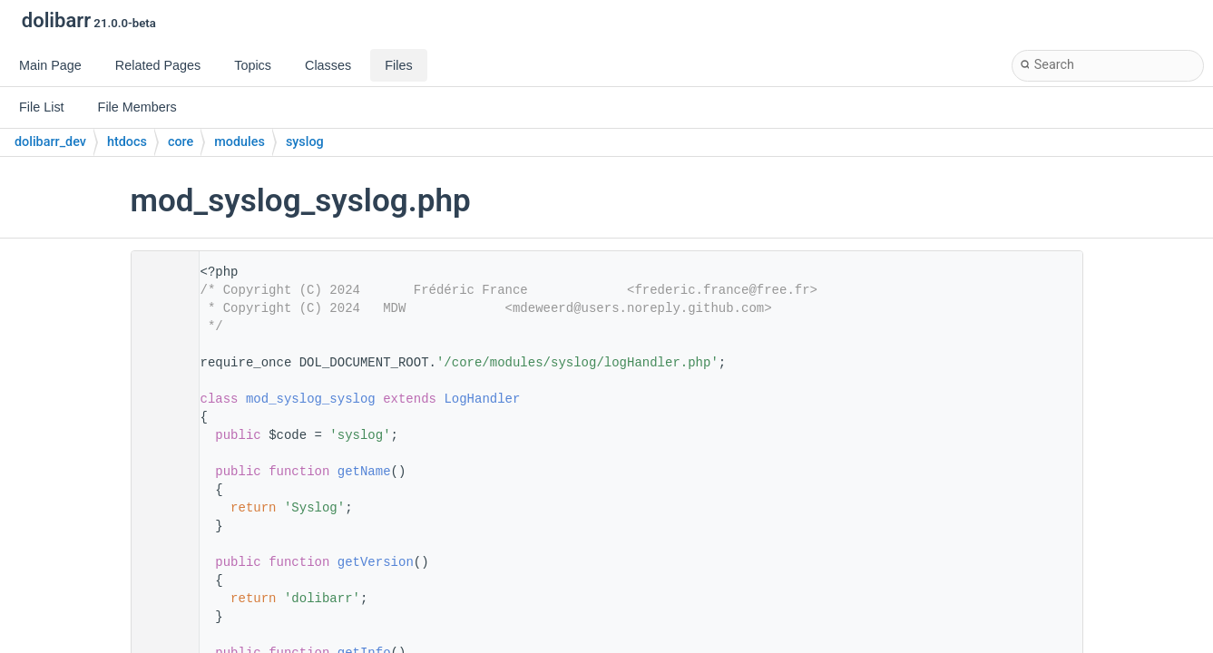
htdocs (127, 142)
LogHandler (482, 399)
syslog (305, 142)
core (180, 142)
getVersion (375, 562)
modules (239, 142)
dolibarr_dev (50, 142)
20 (159, 471)
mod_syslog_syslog (311, 399)
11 (159, 399)
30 (159, 562)
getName (364, 471)
